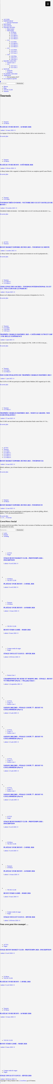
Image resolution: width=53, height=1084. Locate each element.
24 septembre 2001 (15, 684)
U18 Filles (14, 56)
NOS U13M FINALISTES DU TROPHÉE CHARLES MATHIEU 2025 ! (26, 375)
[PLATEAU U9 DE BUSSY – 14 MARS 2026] (13, 119)
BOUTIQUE (7, 24)
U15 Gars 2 (14, 53)
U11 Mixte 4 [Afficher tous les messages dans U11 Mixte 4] (7, 457)
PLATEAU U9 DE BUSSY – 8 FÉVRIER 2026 (16, 165)
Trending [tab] (6, 536)
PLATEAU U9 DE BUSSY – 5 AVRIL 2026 (19, 584)
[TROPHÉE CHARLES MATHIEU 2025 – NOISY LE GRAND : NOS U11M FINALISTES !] (13, 405)
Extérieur (10, 72)
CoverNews (23, 1080)
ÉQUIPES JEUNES (9, 27)
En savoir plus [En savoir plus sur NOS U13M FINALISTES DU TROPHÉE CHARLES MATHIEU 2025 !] (4, 384)
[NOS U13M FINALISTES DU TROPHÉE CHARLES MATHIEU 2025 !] (13, 365)
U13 (8, 40)
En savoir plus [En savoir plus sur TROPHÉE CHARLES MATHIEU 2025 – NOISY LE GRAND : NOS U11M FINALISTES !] (4, 424)
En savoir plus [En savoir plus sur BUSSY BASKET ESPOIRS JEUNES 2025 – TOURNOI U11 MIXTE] (4, 256)
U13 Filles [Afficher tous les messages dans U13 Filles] (7, 370)
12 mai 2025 (9, 508)
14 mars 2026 (10, 130)
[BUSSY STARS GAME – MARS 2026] (11, 624)
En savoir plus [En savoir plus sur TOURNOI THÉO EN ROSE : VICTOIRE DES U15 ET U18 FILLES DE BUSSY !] (4, 214)
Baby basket (10, 29)
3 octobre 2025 (10, 250)
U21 (8, 64)
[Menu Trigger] (47, 3)
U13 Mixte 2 (14, 45)
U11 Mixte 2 (14, 37)
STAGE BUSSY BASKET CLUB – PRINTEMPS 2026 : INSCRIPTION (25, 950)
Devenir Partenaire (12, 22)
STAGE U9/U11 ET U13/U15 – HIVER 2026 (19, 653)
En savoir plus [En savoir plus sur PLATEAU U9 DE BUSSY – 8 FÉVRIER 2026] (4, 174)
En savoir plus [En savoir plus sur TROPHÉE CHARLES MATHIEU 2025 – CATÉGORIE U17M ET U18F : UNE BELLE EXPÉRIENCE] (4, 346)
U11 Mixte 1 (14, 35)
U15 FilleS (14, 50)
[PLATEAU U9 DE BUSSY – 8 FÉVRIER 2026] (13, 156)
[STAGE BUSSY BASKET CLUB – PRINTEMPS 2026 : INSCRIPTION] (11, 551)
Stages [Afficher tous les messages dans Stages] (9, 554)
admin (3, 130)
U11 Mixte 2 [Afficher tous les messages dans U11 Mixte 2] (7, 454)
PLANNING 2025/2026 (10, 74)
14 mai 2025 (9, 464)
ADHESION (7, 75)
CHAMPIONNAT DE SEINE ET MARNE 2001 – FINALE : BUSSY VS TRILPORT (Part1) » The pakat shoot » (28, 680)
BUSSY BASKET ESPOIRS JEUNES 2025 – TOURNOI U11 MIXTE (25, 247)
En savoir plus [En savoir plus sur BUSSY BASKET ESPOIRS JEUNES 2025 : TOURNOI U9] (4, 516)
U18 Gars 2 (14, 59)
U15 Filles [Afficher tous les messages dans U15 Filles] (7, 199)
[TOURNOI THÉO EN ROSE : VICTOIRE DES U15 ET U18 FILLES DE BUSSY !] (13, 194)
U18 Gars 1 (14, 58)
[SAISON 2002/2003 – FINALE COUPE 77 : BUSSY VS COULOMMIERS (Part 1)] (10, 698)
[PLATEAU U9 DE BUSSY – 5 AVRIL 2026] (11, 577)
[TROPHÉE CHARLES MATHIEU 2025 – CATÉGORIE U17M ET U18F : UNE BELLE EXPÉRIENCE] (9, 323)
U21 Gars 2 (14, 67)
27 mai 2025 (9, 418)
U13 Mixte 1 (14, 43)
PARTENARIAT (8, 21)
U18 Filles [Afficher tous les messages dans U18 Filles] (7, 329)
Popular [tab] (6, 534)
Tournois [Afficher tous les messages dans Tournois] (6, 122)
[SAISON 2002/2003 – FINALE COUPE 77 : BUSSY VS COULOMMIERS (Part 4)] (10, 784)
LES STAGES (8, 26)
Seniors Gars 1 (11, 62)
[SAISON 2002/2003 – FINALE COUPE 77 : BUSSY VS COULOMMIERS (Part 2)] (10, 726)
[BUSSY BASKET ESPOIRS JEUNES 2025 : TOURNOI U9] (10, 497)
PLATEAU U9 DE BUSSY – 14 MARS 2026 (15, 127)
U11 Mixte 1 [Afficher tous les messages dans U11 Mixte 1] (7, 281)
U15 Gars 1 (14, 51)
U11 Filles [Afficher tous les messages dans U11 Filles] (7, 451)
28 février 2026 (14, 657)
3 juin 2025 (9, 340)
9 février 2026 (10, 168)
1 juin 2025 (9, 378)
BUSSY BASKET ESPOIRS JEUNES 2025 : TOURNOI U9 (21, 505)
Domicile (10, 70)
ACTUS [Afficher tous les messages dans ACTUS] (6, 242)
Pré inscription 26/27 (13, 77)
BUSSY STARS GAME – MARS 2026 (17, 630)
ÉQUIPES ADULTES (10, 61)
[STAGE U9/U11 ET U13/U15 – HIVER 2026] (11, 647)
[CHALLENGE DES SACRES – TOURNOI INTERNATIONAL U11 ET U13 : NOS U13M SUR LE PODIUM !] (13, 277)
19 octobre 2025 (10, 208)
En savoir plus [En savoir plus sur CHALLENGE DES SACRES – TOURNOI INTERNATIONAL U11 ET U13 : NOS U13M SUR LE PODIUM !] (4, 298)
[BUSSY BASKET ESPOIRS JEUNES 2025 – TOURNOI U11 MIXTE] (12, 239)
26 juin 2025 (9, 292)
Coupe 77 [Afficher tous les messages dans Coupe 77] (10, 702)
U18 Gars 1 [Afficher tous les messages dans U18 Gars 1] (7, 331)
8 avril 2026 (13, 563)
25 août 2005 (13, 713)
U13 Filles (14, 42)
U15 (8, 48)
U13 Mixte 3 (14, 46)
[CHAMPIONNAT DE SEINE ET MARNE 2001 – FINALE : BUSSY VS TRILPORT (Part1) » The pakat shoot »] (10, 672)
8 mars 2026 (13, 633)
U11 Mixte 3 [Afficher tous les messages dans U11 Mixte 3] (7, 456)
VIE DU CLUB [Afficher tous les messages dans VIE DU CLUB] (11, 580)
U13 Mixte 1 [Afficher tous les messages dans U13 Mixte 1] (7, 283)
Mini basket (10, 30)
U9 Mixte (13, 32)
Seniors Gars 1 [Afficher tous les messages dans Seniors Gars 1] (11, 675)
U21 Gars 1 (14, 66)
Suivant (9, 517)
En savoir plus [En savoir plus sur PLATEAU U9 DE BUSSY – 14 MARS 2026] (4, 136)
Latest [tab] (5, 533)
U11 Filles (14, 34)
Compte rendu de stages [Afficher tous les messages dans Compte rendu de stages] (14, 648)
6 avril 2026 (13, 587)
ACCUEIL (7, 19)
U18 (8, 54)
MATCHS (6, 69)
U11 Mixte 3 (14, 38)
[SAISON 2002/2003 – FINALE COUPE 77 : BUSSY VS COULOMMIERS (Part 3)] (10, 755)
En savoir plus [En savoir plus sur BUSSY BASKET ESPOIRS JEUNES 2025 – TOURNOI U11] (4, 472)
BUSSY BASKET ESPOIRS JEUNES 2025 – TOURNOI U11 (21, 461)
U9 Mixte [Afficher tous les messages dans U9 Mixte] (6, 123)
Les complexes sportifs (10, 78)
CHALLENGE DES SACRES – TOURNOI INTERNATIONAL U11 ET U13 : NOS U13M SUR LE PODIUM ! (25, 288)
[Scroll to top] (0, 1082)
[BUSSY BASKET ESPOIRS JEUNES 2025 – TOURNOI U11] (13, 445)
